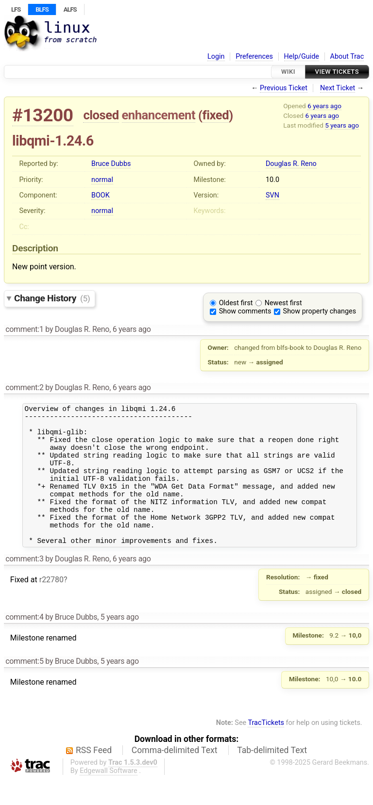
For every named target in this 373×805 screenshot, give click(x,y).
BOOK (100, 195)
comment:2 (24, 387)
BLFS (41, 9)
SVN (272, 195)
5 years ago (342, 125)
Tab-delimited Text (272, 776)
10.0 (272, 180)
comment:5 (24, 687)
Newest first (283, 303)
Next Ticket (337, 88)
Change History (52, 298)
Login (216, 56)
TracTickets (266, 749)
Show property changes (319, 311)
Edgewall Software (108, 797)
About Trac (347, 56)
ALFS (70, 9)
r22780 (51, 605)
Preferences (254, 56)
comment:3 (24, 585)
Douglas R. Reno (291, 164)
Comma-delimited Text (175, 776)
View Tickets (337, 71)
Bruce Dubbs (111, 164)
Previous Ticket (283, 88)
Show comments (245, 311)
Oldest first (236, 303)
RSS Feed (94, 776)
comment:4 (24, 643)
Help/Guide (301, 56)
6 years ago (324, 106)
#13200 (42, 115)
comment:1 (24, 329)
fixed (216, 115)
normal (102, 180)
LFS (15, 9)
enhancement (159, 115)
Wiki (288, 71)
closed (101, 115)
